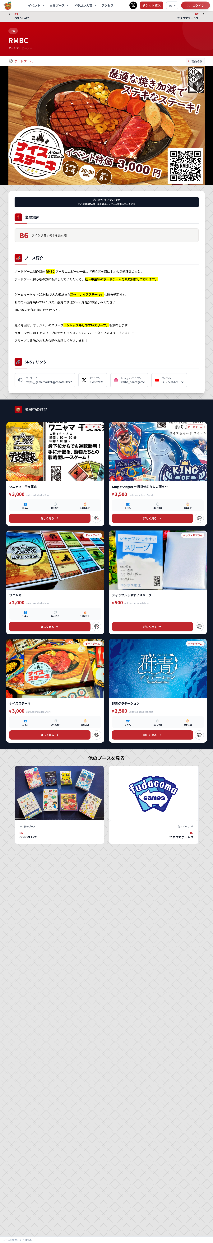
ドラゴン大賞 (85, 5)
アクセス (107, 5)
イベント (36, 5)
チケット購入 (151, 5)
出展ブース (59, 5)
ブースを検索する (12, 1239)
